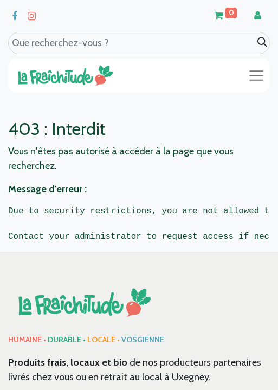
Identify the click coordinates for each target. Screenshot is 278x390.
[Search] (262, 42)
